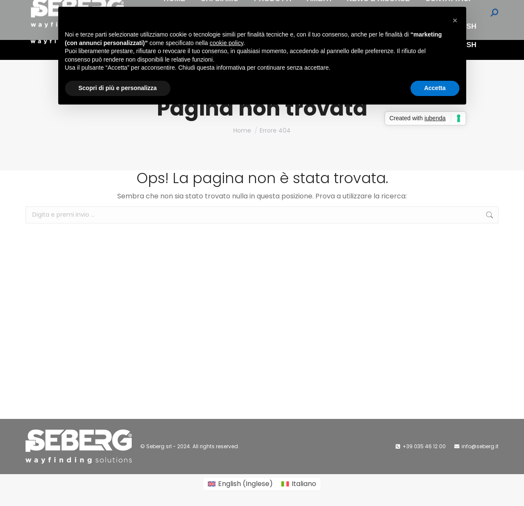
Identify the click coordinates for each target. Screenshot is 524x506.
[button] (455, 20)
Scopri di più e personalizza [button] (118, 88)
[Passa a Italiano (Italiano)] (298, 484)
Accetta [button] (435, 88)
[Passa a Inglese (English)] (240, 484)
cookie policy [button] (226, 43)
